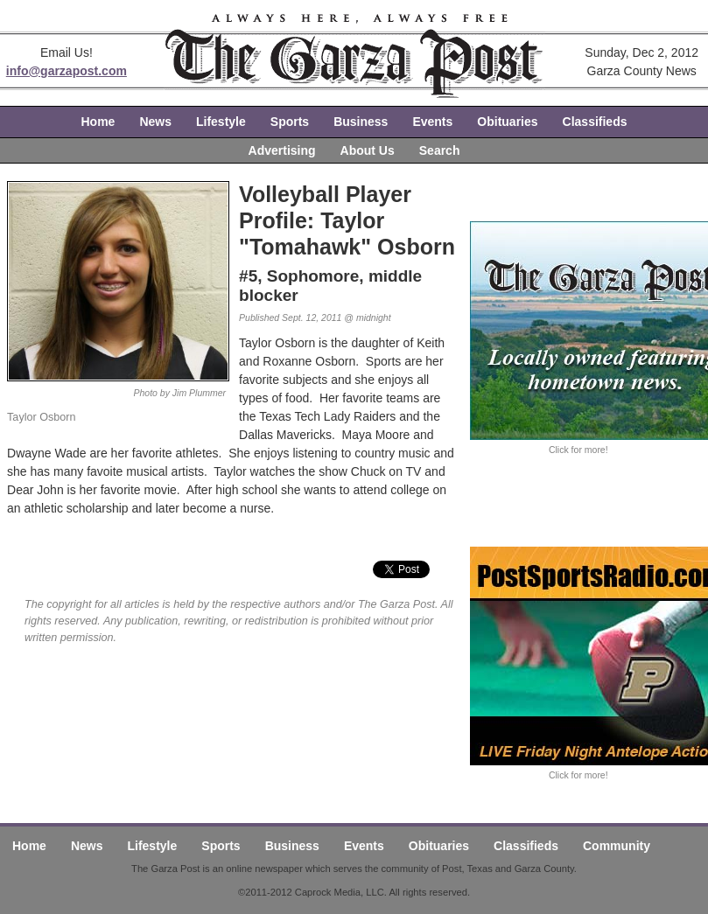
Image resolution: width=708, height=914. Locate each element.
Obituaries (507, 122)
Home (98, 122)
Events (432, 122)
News (155, 122)
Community (616, 846)
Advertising (282, 150)
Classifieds (595, 122)
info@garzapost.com (66, 71)
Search (439, 150)
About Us (367, 150)
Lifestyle (221, 122)
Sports (289, 122)
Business (360, 122)
